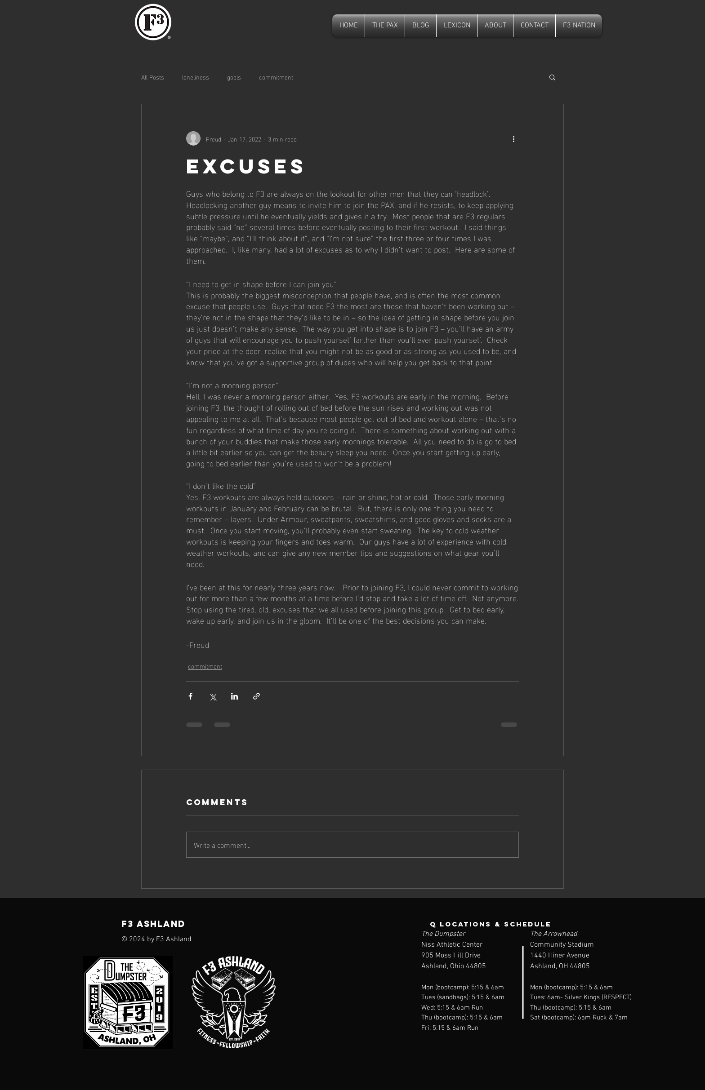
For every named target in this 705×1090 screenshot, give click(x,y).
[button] (552, 76)
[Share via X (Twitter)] (212, 696)
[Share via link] (256, 696)
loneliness (195, 76)
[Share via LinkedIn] (234, 696)
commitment (276, 76)
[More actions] (513, 138)
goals (234, 76)
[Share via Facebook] (190, 696)
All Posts (152, 76)
